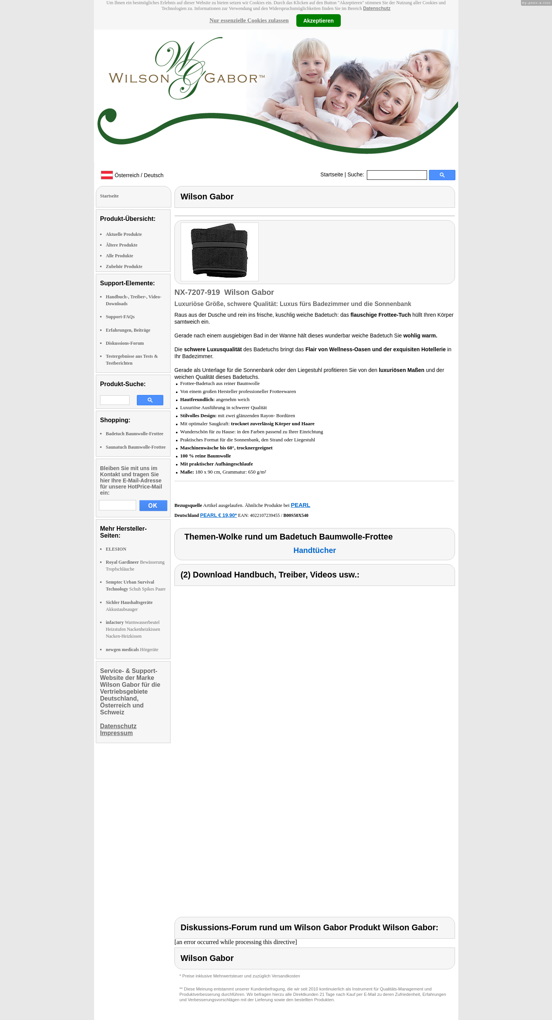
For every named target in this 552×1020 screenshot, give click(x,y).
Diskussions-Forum (125, 343)
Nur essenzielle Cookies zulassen (249, 20)
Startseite (331, 174)
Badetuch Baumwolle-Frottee (134, 433)
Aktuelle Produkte (124, 234)
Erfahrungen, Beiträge (128, 330)
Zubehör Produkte (124, 266)
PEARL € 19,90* (218, 515)
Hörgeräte (132, 649)
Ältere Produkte (122, 245)
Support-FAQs (120, 316)
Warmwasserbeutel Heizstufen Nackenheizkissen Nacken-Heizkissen (133, 629)
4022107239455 (265, 515)
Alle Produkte (119, 255)
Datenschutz (376, 8)
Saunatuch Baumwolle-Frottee (136, 447)
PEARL (300, 505)
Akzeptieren (318, 20)
